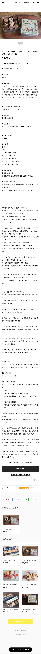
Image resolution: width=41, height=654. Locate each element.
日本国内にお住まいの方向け (20, 475)
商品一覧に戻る (20, 621)
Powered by (20, 634)
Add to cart (20, 469)
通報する (36, 480)
